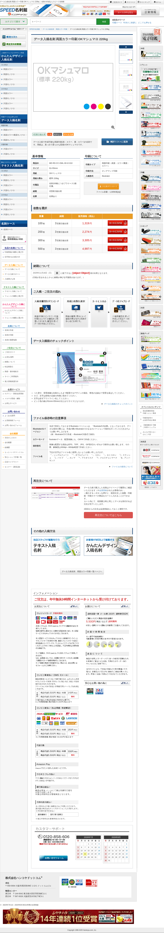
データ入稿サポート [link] (12, 274)
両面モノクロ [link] (8, 74)
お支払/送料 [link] (9, 357)
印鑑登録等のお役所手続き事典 (149, 419)
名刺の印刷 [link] (9, 335)
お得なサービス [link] (11, 403)
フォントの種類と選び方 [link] (14, 296)
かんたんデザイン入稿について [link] (14, 311)
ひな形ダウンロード (108, 186)
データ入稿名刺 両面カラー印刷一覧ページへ (82, 571)
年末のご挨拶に (130, 23)
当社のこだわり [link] (11, 438)
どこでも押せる (144, 23)
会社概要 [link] (8, 442)
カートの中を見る (125, 12)
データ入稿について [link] (12, 269)
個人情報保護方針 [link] (11, 381)
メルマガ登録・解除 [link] (12, 398)
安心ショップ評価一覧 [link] (13, 457)
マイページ (131, 2)
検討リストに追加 (117, 142)
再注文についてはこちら (108, 515)
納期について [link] (10, 362)
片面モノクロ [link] (8, 84)
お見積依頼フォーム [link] (12, 420)
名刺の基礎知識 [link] (11, 340)
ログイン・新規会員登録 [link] (14, 394)
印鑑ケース (117, 23)
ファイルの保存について (122, 467)
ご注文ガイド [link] (10, 352)
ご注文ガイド (117, 2)
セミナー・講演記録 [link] (12, 467)
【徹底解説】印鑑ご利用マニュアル (149, 426)
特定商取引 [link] (9, 367)
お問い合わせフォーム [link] (13, 425)
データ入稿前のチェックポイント (118, 404)
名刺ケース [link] (8, 229)
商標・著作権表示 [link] (11, 371)
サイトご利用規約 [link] (11, 376)
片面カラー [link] (8, 79)
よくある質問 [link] (10, 416)
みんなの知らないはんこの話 (149, 433)
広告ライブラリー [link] (11, 462)
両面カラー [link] (8, 69)
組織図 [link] (7, 447)
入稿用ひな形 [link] (10, 279)
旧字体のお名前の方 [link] (12, 257)
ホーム (158, 2)
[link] (13, 56)
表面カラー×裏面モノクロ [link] (14, 135)
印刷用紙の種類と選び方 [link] (14, 252)
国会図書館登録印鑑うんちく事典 (149, 412)
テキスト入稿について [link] (13, 291)
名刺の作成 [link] (9, 330)
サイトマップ (145, 2)
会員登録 (103, 490)
